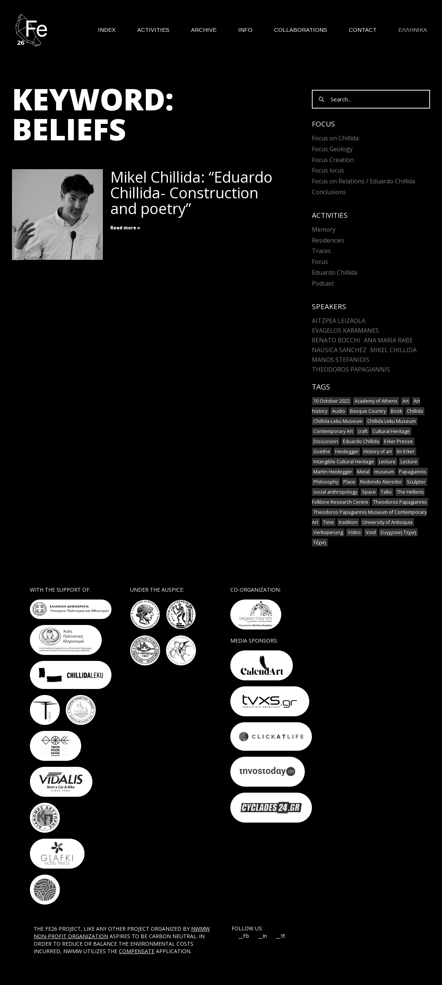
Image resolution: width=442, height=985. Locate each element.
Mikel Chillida (393, 350)
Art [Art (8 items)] (405, 401)
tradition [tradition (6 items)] (348, 522)
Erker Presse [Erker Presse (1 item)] (398, 441)
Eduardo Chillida (334, 272)
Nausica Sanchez (339, 350)
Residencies (328, 240)
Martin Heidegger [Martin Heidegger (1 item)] (332, 472)
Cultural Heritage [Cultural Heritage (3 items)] (391, 431)
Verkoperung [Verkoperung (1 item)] (328, 532)
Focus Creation (333, 160)
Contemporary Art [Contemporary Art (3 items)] (333, 431)
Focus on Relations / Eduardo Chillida (363, 181)
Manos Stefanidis (340, 360)
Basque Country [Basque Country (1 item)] (368, 411)
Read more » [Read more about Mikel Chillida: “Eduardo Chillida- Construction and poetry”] (125, 228)
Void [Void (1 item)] (371, 532)
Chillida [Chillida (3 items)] (415, 411)
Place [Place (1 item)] (349, 482)
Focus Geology (332, 149)
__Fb (244, 936)
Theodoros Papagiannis (351, 369)
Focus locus (328, 170)
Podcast (323, 283)
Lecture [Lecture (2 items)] (408, 461)
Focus (320, 261)
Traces (321, 251)
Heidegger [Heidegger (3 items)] (347, 451)
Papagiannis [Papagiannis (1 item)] (412, 472)
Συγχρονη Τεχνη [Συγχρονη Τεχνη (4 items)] (398, 532)
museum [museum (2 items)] (384, 472)
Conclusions (329, 192)
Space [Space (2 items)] (369, 492)
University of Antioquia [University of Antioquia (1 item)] (387, 522)
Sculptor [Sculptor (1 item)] (416, 482)
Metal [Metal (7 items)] (363, 472)
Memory (323, 229)
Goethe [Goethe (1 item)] (321, 451)
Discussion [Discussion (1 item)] (325, 441)
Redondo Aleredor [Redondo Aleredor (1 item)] (381, 482)
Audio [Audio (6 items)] (338, 411)
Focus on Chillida (335, 138)
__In (262, 936)
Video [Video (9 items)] (354, 532)
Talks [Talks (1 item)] (386, 492)
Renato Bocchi (336, 340)
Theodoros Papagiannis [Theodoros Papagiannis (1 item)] (400, 502)
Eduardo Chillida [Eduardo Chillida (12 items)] (361, 441)
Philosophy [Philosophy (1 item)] (325, 482)
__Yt (280, 936)
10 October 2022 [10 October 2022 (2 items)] (331, 401)
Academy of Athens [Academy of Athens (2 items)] (376, 401)
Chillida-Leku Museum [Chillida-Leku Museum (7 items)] (337, 421)
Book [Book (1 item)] (396, 411)
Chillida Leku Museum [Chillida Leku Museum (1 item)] (391, 421)
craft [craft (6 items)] (363, 431)
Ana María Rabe (388, 340)
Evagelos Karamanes (345, 330)
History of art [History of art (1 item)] (377, 451)
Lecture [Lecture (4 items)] (387, 461)
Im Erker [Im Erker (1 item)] (406, 451)
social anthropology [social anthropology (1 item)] (335, 492)
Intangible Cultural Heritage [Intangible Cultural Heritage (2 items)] (343, 461)
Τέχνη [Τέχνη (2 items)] (319, 542)
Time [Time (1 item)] (328, 522)
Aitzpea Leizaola (338, 321)
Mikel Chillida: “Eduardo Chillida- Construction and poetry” (191, 193)
